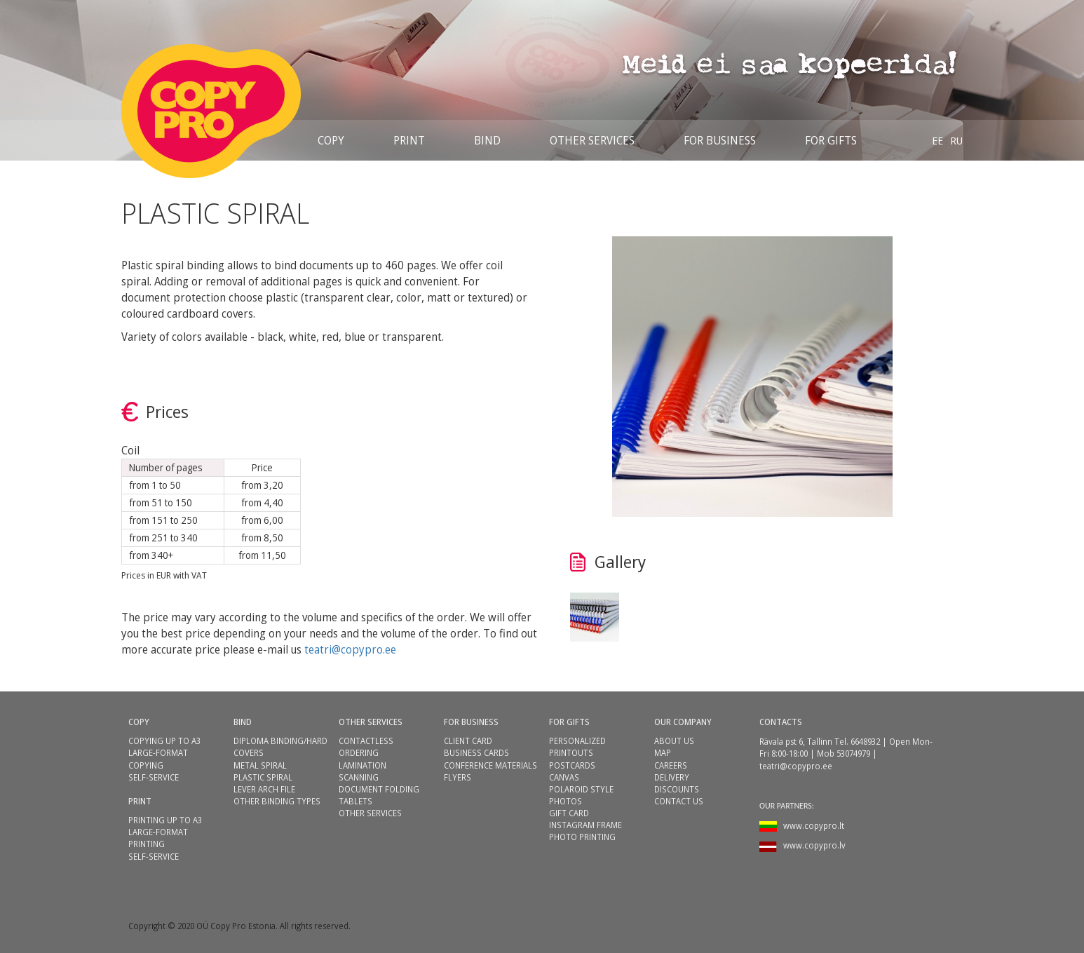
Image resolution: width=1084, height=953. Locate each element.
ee (937, 140)
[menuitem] (937, 140)
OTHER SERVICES (592, 140)
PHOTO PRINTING (582, 837)
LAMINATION (362, 765)
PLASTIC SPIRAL (262, 777)
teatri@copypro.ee (350, 649)
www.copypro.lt (813, 826)
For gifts (831, 140)
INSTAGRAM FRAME (585, 825)
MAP (662, 753)
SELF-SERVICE (153, 777)
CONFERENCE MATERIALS (490, 765)
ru (956, 140)
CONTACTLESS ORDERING (366, 747)
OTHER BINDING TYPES (276, 801)
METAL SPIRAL (260, 765)
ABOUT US (674, 741)
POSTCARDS (572, 765)
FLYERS (457, 777)
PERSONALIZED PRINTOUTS (577, 747)
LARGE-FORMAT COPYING (158, 759)
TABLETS (355, 801)
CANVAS (564, 777)
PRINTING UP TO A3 (165, 820)
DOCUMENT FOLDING (379, 789)
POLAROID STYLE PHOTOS (581, 795)
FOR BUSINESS (471, 722)
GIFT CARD (569, 813)
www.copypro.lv (814, 845)
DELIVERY (671, 777)
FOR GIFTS (569, 722)
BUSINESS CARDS (476, 753)
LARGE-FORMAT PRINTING (158, 838)
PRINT (409, 140)
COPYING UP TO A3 (164, 741)
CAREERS (670, 765)
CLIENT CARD (468, 741)
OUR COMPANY (683, 722)
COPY (331, 140)
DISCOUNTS (676, 789)
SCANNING (359, 777)
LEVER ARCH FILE (264, 789)
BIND (487, 140)
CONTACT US (678, 801)
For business (720, 140)
